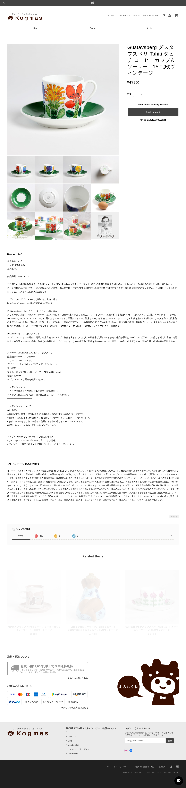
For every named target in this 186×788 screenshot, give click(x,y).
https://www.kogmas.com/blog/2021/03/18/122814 (29, 303)
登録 (170, 740)
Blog (136, 16)
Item (35, 28)
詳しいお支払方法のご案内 (76, 708)
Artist (150, 28)
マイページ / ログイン (79, 749)
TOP (107, 767)
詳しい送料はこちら (79, 678)
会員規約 (162, 767)
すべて (20, 536)
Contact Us (73, 753)
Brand (93, 28)
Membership (151, 16)
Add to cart (153, 112)
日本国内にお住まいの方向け (153, 120)
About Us (124, 16)
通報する (174, 516)
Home (111, 16)
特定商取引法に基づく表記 (144, 767)
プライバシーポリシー (122, 767)
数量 (129, 94)
